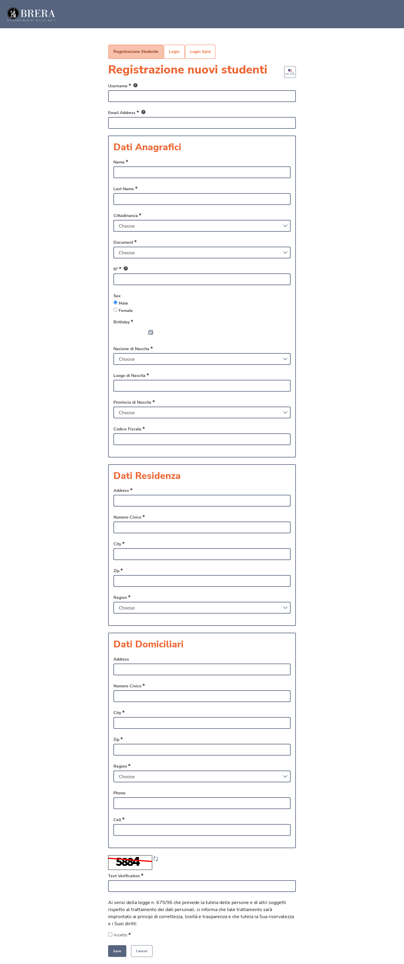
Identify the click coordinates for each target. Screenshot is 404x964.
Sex (117, 296)
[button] (141, 951)
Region (121, 597)
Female (123, 310)
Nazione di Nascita (133, 349)
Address (123, 490)
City (119, 544)
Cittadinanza (127, 215)
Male (120, 303)
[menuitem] (135, 52)
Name (120, 162)
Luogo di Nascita (131, 375)
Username (123, 86)
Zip (118, 571)
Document (125, 242)
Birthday (123, 322)
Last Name (125, 189)
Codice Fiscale (129, 429)
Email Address (126, 113)
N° (120, 269)
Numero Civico (129, 517)
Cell (119, 820)
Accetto (127, 935)
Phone (119, 793)
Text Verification (125, 876)
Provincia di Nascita (134, 402)
